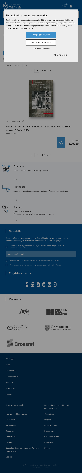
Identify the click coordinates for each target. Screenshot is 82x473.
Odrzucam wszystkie (41, 42)
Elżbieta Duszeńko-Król (15, 121)
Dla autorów (10, 370)
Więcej (26, 248)
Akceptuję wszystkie (41, 34)
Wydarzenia (10, 358)
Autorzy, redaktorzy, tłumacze (17, 414)
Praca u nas (10, 388)
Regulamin (10, 431)
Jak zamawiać (11, 425)
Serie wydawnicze (51, 436)
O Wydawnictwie (12, 376)
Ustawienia (61, 54)
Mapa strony (10, 436)
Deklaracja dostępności (15, 405)
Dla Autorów (11, 419)
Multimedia (48, 442)
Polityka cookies (50, 425)
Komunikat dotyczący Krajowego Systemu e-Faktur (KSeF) (22, 449)
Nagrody (47, 419)
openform (45, 467)
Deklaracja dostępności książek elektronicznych (56, 406)
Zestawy (9, 442)
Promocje (9, 382)
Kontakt (9, 394)
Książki (8, 364)
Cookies (9, 457)
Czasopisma (49, 414)
